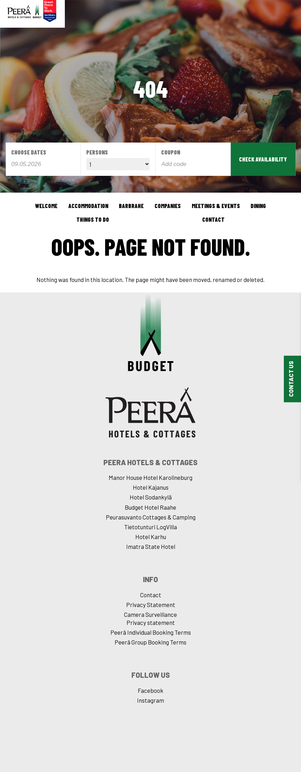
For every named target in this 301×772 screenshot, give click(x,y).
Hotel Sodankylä (151, 497)
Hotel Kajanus (151, 487)
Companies (168, 205)
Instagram (150, 700)
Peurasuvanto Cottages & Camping (151, 517)
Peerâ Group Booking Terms (150, 642)
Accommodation (88, 205)
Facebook (150, 690)
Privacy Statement (150, 604)
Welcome (46, 205)
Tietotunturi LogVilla (150, 526)
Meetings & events (216, 205)
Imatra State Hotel (150, 546)
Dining (258, 205)
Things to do (92, 219)
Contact (213, 219)
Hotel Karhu (150, 536)
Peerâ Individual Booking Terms (150, 632)
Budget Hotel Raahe (150, 507)
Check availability (263, 159)
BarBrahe (131, 205)
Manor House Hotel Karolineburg (150, 477)
